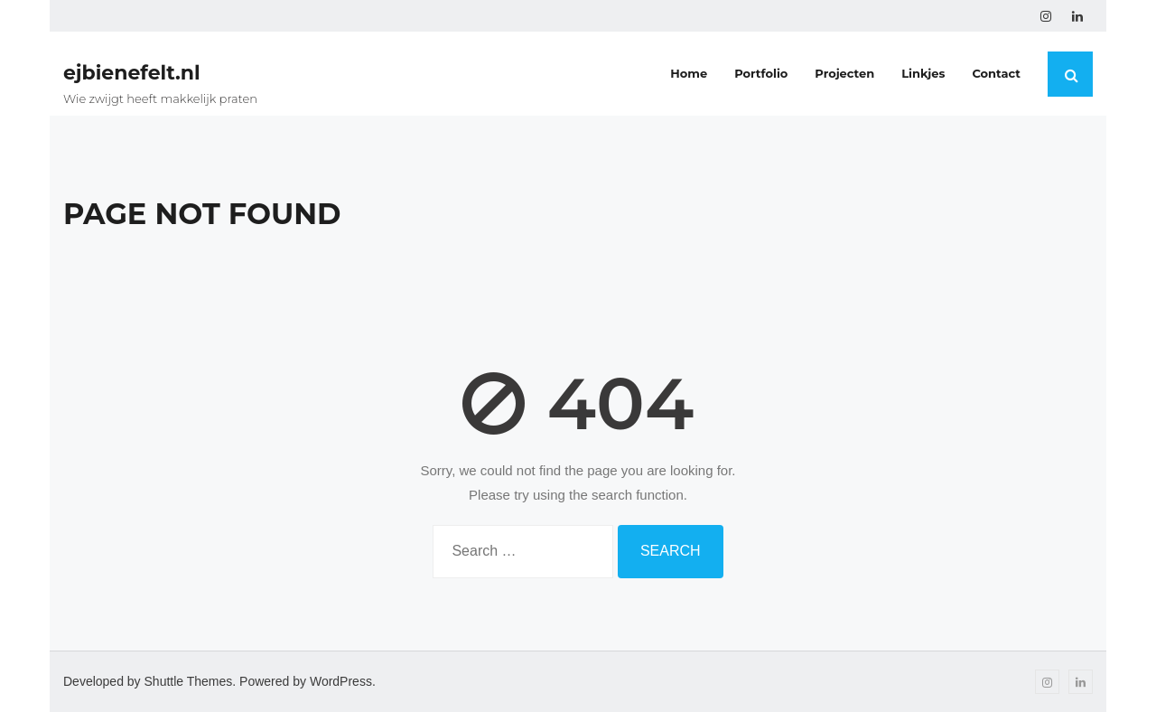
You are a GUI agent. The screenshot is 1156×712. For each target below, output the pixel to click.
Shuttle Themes (188, 681)
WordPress (341, 681)
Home (688, 73)
